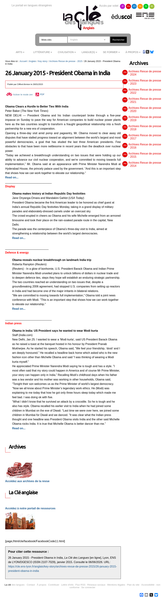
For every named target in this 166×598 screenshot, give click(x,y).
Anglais (32, 61)
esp (140, 6)
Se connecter (88, 587)
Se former (110, 52)
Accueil (23, 61)
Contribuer (53, 584)
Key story (42, 61)
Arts (19, 52)
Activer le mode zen (19, 94)
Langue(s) (88, 52)
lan (152, 6)
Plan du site (133, 584)
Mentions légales (116, 584)
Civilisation (66, 52)
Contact (31, 584)
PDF (42, 94)
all (122, 6)
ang (128, 6)
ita (146, 6)
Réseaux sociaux (96, 584)
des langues (14, 584)
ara (134, 6)
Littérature (41, 52)
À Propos (132, 52)
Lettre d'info (67, 584)
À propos (41, 584)
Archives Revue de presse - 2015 (65, 61)
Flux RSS (80, 584)
